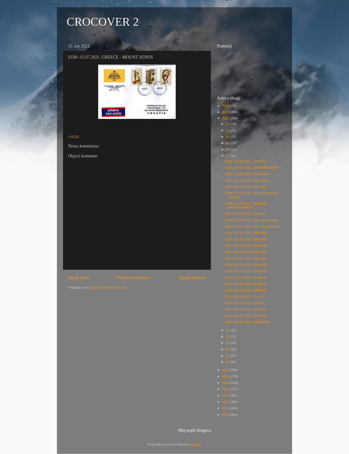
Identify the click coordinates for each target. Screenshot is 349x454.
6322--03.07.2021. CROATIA (246, 309)
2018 (226, 383)
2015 (226, 402)
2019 (226, 376)
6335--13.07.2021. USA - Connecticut (252, 226)
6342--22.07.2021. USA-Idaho (247, 174)
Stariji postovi (192, 277)
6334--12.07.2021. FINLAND (246, 233)
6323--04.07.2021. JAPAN (244, 303)
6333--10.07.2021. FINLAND (246, 239)
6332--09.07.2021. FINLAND (246, 245)
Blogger (195, 444)
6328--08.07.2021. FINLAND (246, 271)
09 (228, 143)
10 (228, 137)
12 (228, 124)
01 (228, 362)
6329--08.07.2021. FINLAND (246, 265)
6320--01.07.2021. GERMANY (247, 322)
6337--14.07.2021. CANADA (245, 213)
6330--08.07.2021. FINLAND (246, 258)
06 (228, 330)
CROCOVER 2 (103, 21)
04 (228, 343)
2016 (226, 395)
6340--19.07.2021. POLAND (245, 187)
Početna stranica (134, 277)
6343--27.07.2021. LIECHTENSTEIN (252, 167)
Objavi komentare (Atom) (109, 287)
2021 (226, 118)
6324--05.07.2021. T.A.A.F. (244, 296)
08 (228, 149)
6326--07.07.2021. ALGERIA (246, 284)
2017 (226, 389)
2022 (226, 112)
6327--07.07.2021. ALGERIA (246, 277)
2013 (226, 414)
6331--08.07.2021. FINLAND (246, 252)
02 (228, 355)
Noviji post (78, 277)
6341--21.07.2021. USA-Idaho (247, 180)
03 (228, 349)
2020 (226, 370)
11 (228, 130)
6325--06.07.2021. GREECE (246, 290)
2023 (226, 106)
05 (228, 336)
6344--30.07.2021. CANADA (245, 161)
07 (228, 156)
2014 (226, 408)
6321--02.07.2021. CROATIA (246, 315)
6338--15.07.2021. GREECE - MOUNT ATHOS (247, 205)
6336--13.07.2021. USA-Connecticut (251, 220)
